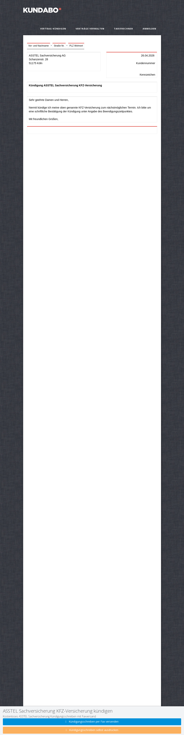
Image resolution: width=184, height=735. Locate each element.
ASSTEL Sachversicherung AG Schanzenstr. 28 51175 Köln (64, 61)
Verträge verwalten (90, 28)
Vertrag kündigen (53, 28)
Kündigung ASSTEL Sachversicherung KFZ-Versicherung (92, 87)
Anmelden (149, 28)
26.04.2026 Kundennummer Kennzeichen (131, 65)
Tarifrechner (123, 28)
